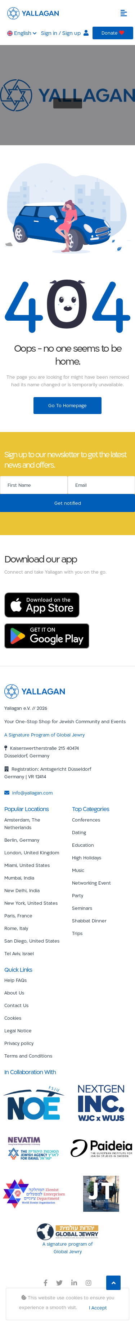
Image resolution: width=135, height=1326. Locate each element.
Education (83, 845)
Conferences (86, 820)
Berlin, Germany (21, 840)
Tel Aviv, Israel (19, 953)
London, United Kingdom (31, 852)
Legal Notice (18, 1030)
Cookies (12, 1018)
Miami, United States (27, 865)
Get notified (67, 503)
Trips (77, 933)
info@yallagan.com (28, 793)
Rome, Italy (16, 928)
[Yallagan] (34, 691)
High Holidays (86, 857)
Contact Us (16, 1005)
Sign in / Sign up (65, 33)
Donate (113, 33)
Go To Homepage (67, 405)
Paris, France (18, 915)
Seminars (82, 908)
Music (78, 870)
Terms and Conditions (28, 1056)
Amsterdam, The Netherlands (22, 823)
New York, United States (31, 903)
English (22, 33)
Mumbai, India (19, 878)
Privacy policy (18, 1043)
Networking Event (91, 883)
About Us (14, 993)
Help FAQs (15, 980)
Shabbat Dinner (89, 921)
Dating (79, 832)
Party (77, 895)
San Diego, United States (31, 941)
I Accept (98, 1308)
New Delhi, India (22, 890)
